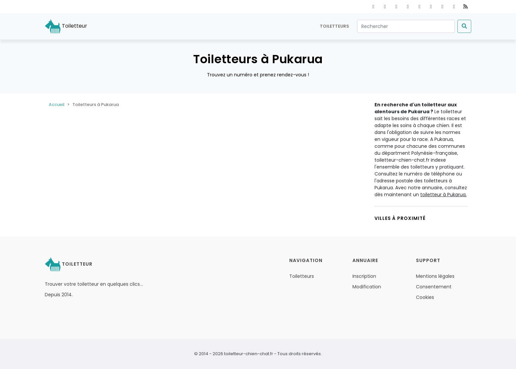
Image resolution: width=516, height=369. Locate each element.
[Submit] (464, 26)
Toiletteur (66, 26)
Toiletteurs (334, 26)
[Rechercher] (406, 26)
